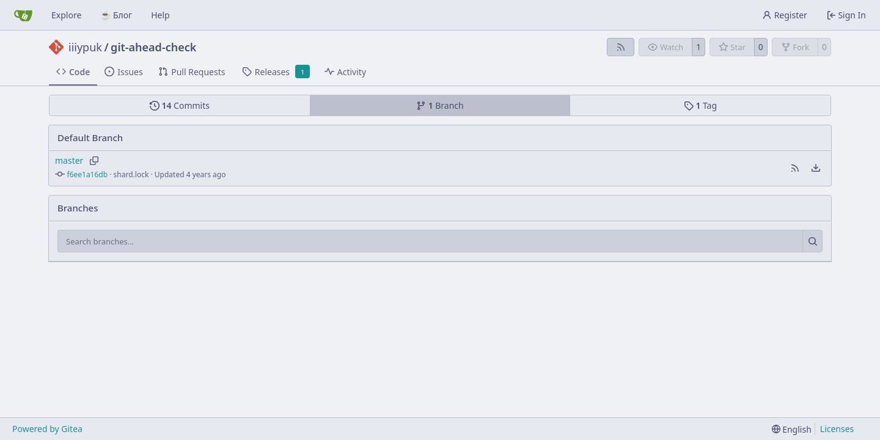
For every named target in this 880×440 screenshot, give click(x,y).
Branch (440, 105)
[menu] (816, 168)
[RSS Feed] (621, 47)
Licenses (837, 429)
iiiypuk (85, 47)
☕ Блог (116, 15)
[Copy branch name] (93, 160)
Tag (700, 105)
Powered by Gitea (47, 429)
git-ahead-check (153, 47)
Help (160, 15)
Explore (66, 15)
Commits (180, 105)
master (69, 160)
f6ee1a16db (87, 174)
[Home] (23, 15)
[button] (795, 168)
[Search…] (812, 241)
